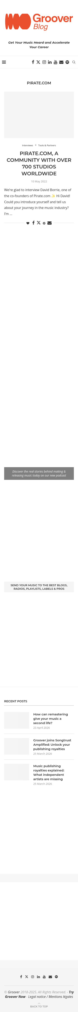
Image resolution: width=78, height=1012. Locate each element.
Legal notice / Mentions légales (50, 996)
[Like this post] (27, 223)
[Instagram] (44, 62)
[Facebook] (33, 62)
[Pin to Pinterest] (44, 223)
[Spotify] (67, 62)
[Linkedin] (50, 62)
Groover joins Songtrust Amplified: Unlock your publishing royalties (52, 744)
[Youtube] (55, 62)
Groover (14, 992)
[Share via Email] (49, 223)
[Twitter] (38, 62)
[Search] (74, 62)
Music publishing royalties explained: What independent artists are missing (48, 772)
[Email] (61, 62)
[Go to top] (39, 1006)
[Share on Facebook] (33, 223)
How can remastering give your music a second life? (50, 718)
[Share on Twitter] (39, 222)
